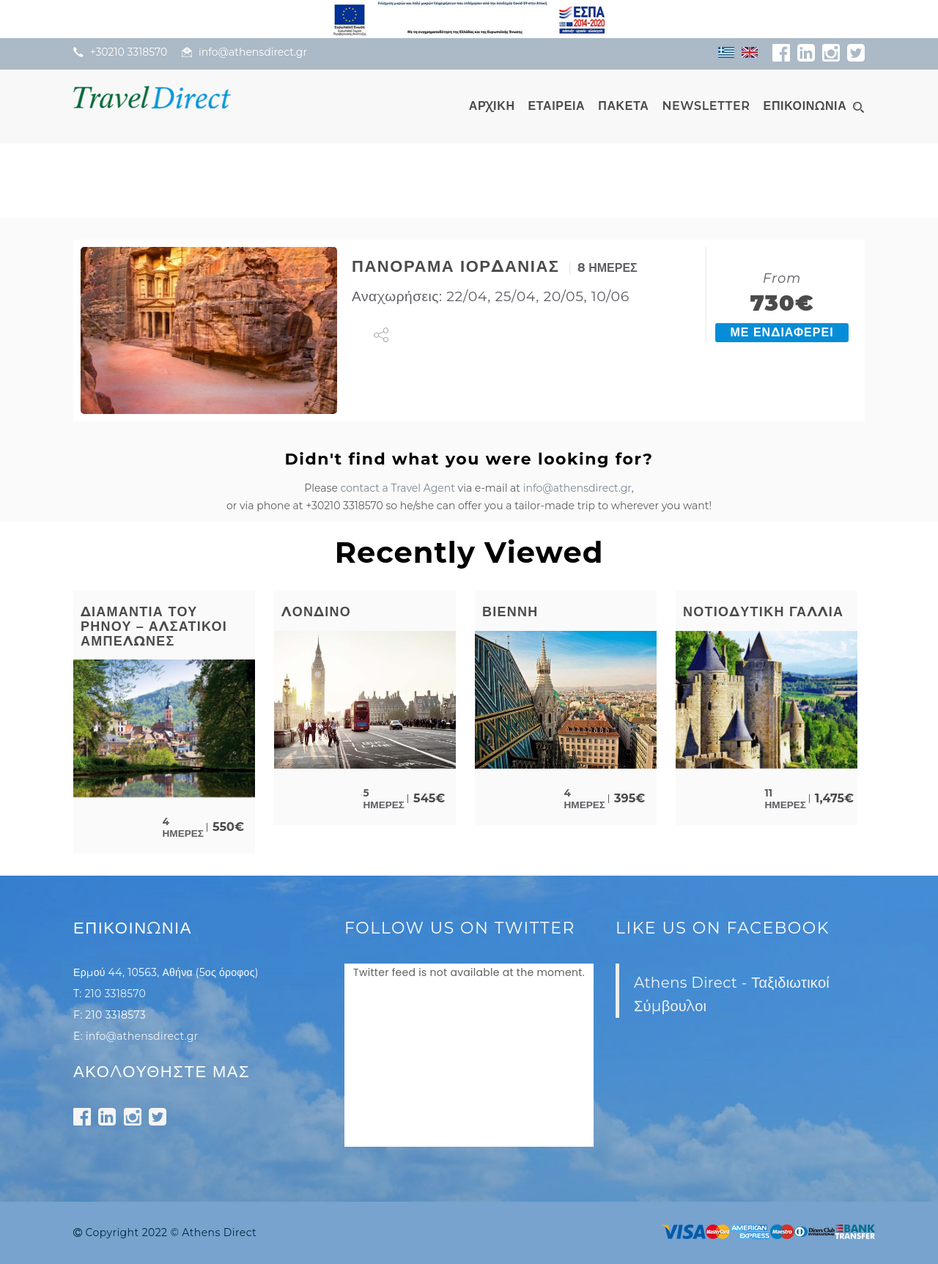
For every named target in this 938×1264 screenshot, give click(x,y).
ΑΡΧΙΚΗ (492, 106)
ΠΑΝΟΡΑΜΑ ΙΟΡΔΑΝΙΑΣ (456, 266)
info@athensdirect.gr (577, 488)
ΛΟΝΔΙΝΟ (316, 612)
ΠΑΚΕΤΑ (623, 106)
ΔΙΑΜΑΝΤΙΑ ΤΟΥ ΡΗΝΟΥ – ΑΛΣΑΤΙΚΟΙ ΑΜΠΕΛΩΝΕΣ (154, 626)
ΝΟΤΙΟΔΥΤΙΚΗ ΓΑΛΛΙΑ (763, 612)
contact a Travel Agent (398, 488)
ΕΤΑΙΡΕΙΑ (557, 106)
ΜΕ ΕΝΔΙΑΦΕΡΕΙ (781, 332)
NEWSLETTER (706, 106)
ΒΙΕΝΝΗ (510, 612)
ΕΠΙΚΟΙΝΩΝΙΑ (805, 106)
